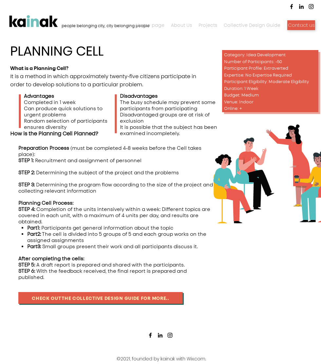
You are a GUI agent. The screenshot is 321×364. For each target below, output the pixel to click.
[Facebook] (150, 335)
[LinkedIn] (160, 335)
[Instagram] (170, 335)
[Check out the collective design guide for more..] (100, 298)
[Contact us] (301, 25)
